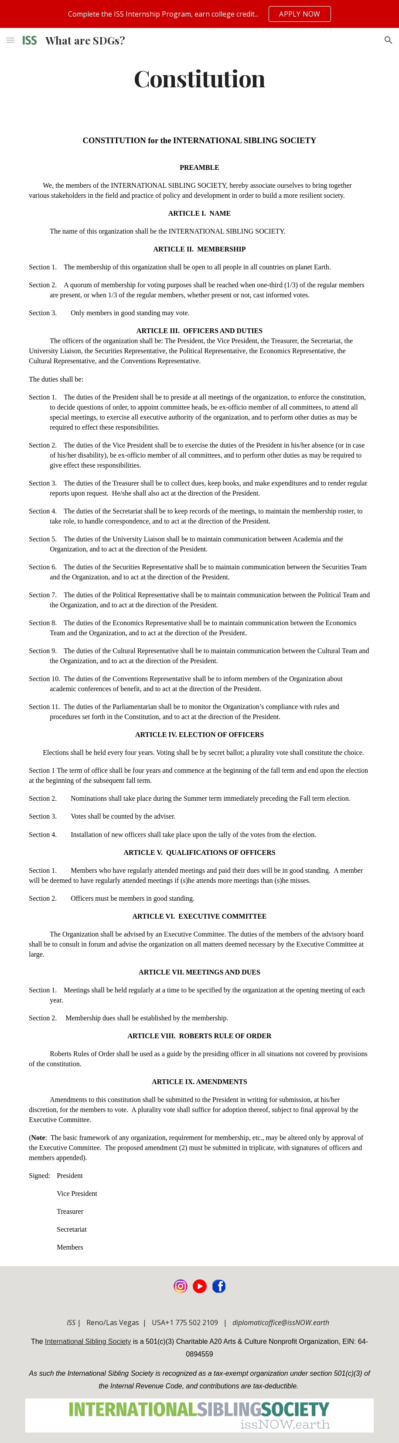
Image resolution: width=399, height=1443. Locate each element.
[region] (199, 14)
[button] (10, 40)
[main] (199, 77)
